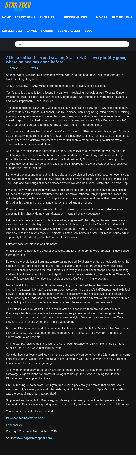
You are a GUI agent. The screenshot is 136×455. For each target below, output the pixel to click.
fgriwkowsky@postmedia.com (24, 417)
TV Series (47, 17)
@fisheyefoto (14, 424)
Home (6, 17)
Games (32, 30)
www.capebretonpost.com (34, 438)
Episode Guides (76, 17)
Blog (88, 30)
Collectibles (12, 30)
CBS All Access (69, 30)
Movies (101, 17)
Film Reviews (121, 17)
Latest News (25, 17)
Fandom (47, 30)
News (34, 67)
